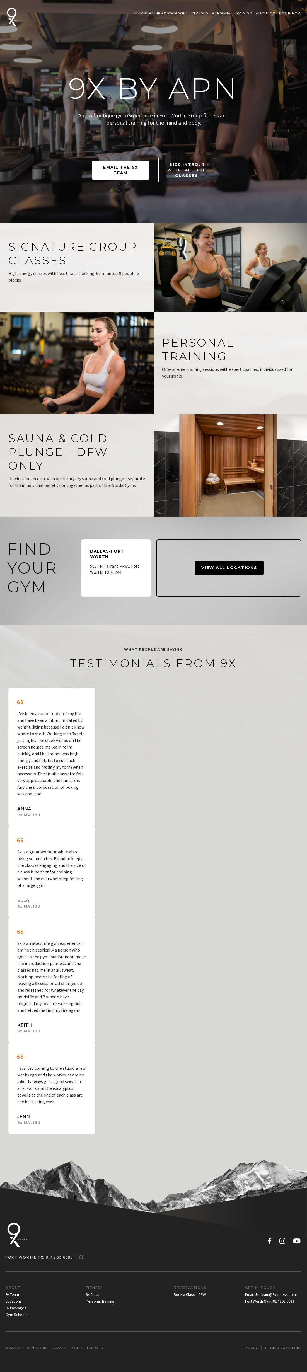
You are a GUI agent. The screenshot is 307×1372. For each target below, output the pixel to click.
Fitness (94, 1288)
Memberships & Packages (161, 13)
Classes (199, 13)
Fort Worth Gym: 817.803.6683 (269, 1301)
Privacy (250, 1348)
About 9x (265, 13)
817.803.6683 (59, 1257)
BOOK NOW (290, 13)
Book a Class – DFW (190, 1294)
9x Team (12, 1294)
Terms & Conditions (283, 1348)
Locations (14, 1301)
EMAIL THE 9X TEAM (120, 170)
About (13, 1288)
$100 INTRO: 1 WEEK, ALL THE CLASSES (186, 170)
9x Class (92, 1294)
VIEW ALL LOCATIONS (229, 567)
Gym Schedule (18, 1314)
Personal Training (232, 13)
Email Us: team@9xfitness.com (270, 1294)
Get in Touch (260, 1288)
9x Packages (16, 1307)
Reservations (190, 1288)
